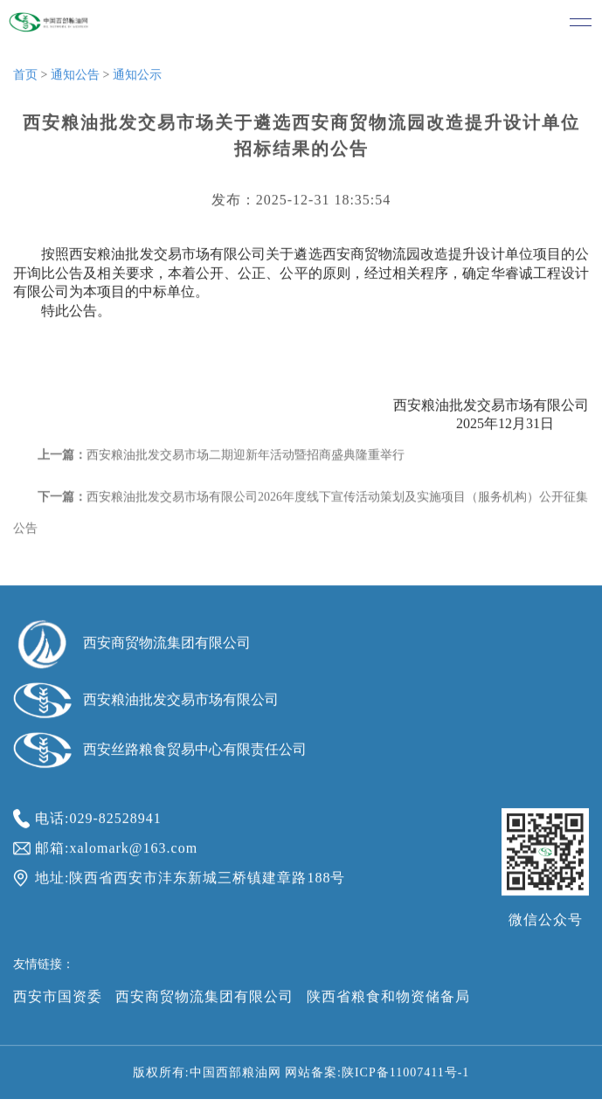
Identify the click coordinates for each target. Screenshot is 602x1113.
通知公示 (137, 77)
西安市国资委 (57, 999)
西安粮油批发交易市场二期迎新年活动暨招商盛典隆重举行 (245, 460)
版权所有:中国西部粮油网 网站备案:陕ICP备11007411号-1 (301, 1075)
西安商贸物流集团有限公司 (204, 999)
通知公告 (75, 77)
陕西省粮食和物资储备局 (388, 999)
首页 (25, 77)
